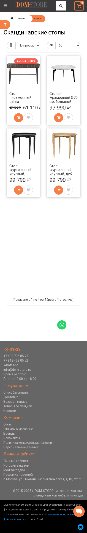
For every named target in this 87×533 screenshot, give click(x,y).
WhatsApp (11, 365)
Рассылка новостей (18, 474)
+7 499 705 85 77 (15, 356)
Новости (9, 411)
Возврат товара (15, 401)
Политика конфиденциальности (27, 442)
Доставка (10, 397)
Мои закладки (14, 470)
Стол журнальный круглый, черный (20, 172)
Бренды (9, 433)
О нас (7, 424)
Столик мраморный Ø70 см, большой (63, 97)
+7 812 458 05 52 (15, 360)
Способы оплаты (16, 392)
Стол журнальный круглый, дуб (60, 170)
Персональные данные (20, 447)
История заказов (16, 465)
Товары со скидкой (17, 406)
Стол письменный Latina (20, 97)
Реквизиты (11, 438)
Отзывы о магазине (18, 429)
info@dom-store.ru (17, 369)
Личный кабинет (15, 461)
